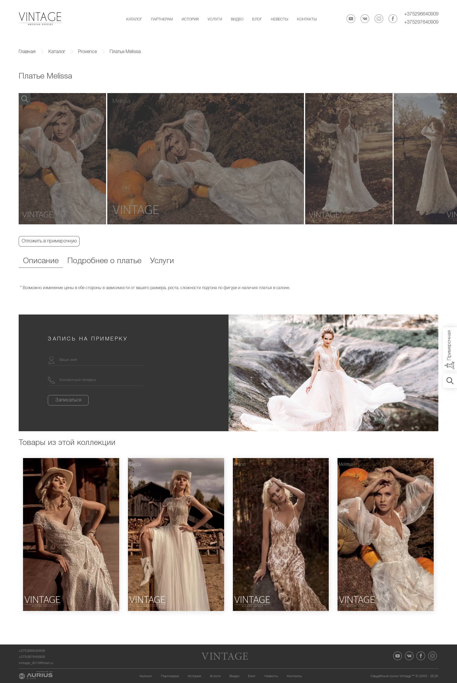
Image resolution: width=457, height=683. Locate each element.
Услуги (215, 19)
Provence (87, 52)
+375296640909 (421, 14)
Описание (41, 261)
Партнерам (162, 19)
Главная (27, 52)
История (190, 19)
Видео (237, 19)
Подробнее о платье (104, 261)
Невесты (279, 19)
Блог (257, 19)
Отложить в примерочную (49, 241)
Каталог (134, 19)
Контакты (307, 19)
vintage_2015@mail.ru (36, 663)
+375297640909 (421, 22)
